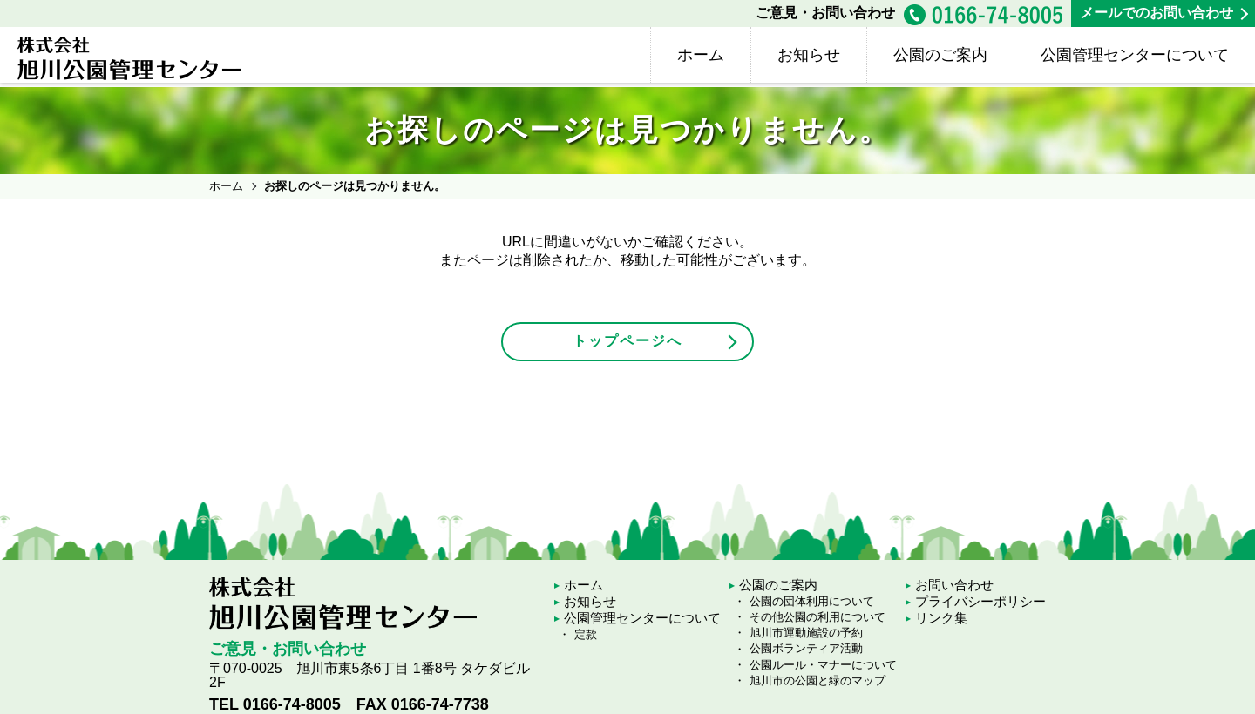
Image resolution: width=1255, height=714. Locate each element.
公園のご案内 (940, 55)
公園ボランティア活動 (806, 648)
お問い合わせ (954, 584)
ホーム (700, 55)
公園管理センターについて (1135, 55)
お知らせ (808, 55)
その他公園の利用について (817, 616)
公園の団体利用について (812, 601)
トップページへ (627, 340)
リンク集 (941, 617)
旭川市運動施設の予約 (806, 632)
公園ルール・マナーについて (823, 664)
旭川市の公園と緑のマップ (817, 680)
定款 (585, 634)
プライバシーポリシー (980, 601)
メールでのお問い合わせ (1156, 12)
